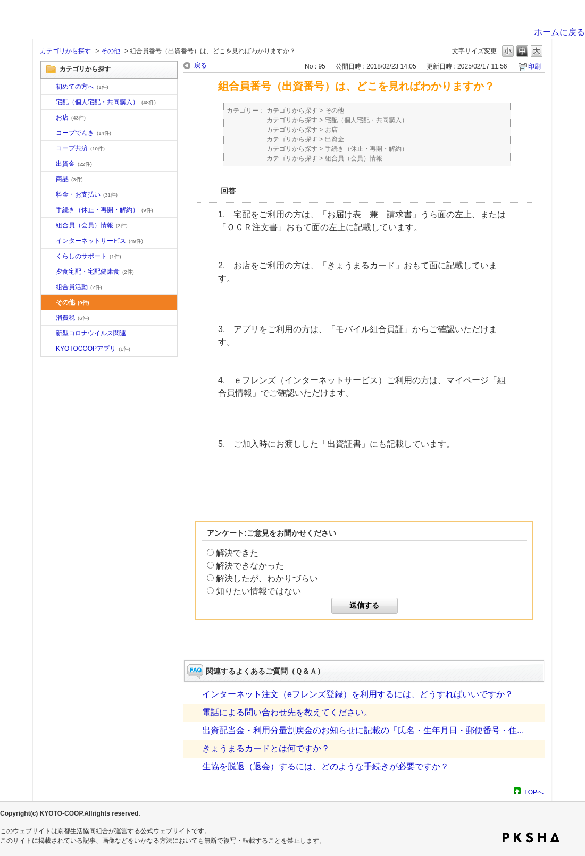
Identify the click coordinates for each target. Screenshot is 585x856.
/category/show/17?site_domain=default (48, 272)
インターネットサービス (99, 240)
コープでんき (83, 133)
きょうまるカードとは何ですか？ (266, 748)
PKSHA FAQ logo (531, 837)
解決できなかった (250, 565)
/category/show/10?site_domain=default (48, 87)
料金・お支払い (87, 194)
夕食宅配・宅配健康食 (95, 271)
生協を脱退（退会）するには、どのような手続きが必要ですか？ (325, 766)
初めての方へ (82, 86)
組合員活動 (79, 287)
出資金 (74, 163)
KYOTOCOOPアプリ (93, 348)
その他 (110, 51)
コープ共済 (80, 148)
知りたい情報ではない (258, 591)
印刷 (534, 66)
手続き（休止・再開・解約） (104, 210)
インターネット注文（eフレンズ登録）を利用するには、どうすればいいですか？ (357, 694)
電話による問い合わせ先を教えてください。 (287, 712)
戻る (200, 65)
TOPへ (534, 792)
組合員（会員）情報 (92, 225)
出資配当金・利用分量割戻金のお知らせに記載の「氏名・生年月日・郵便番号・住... (363, 730)
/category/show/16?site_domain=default (48, 256)
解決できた (237, 552)
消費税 (72, 317)
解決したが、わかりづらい (267, 578)
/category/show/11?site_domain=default (48, 179)
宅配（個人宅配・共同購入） (106, 102)
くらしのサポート (88, 256)
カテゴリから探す (65, 51)
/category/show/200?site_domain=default (48, 349)
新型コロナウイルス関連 (91, 333)
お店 (71, 117)
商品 (69, 179)
